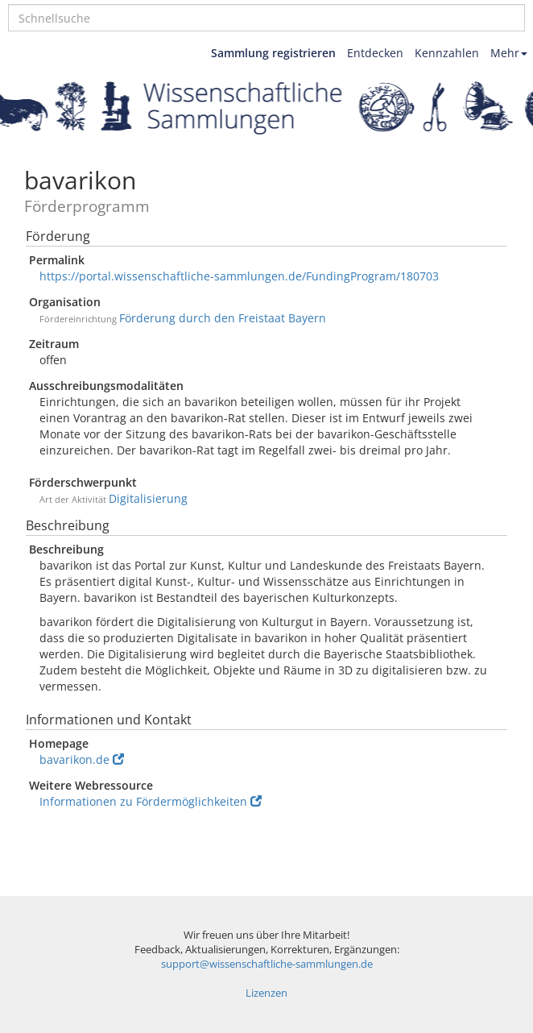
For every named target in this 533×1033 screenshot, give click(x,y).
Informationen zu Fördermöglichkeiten (150, 801)
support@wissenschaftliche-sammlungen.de (267, 964)
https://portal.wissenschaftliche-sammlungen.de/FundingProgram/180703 (239, 276)
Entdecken (375, 52)
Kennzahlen (447, 52)
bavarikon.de (81, 759)
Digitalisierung (148, 498)
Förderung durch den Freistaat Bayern (222, 318)
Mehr (508, 52)
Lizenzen (266, 993)
